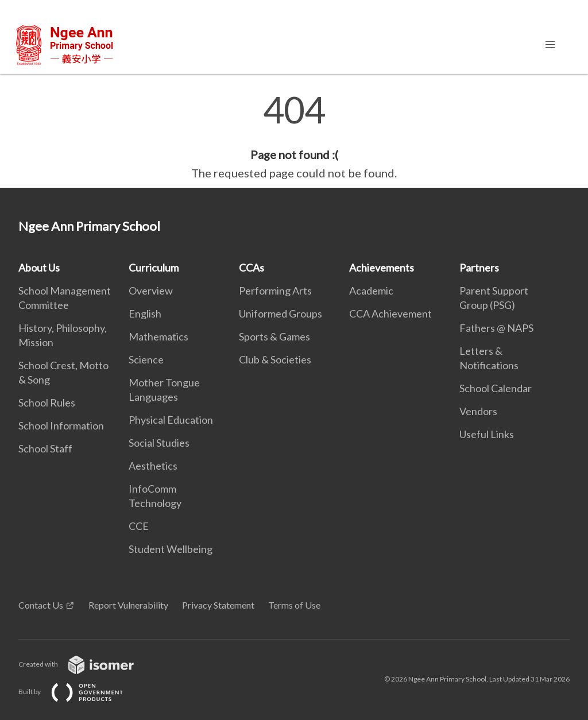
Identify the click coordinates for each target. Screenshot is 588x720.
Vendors (478, 411)
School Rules (46, 402)
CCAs (251, 267)
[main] (294, 136)
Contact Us (40, 604)
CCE (139, 526)
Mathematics (158, 336)
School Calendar (495, 388)
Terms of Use (294, 604)
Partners (479, 267)
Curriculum (154, 267)
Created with (85, 664)
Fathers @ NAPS (496, 328)
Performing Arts (275, 290)
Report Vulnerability (128, 604)
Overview (151, 290)
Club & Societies (275, 359)
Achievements (381, 267)
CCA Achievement (390, 313)
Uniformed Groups (280, 313)
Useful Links (486, 434)
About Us (39, 267)
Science (146, 359)
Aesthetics (153, 465)
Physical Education (171, 419)
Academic (371, 290)
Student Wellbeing (170, 549)
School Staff (45, 448)
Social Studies (159, 442)
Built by (79, 691)
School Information (61, 425)
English (145, 313)
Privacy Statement (218, 604)
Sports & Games (274, 336)
